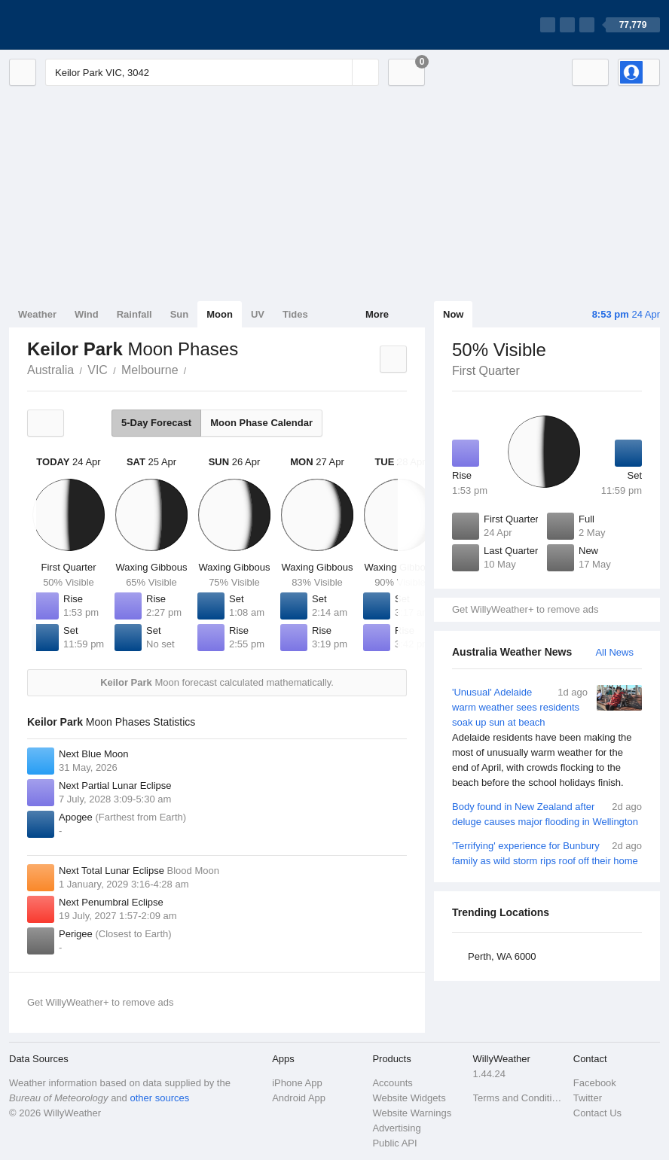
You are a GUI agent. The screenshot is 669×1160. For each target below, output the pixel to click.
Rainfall (134, 314)
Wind (87, 314)
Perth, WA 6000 (502, 956)
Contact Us (597, 1113)
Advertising (396, 1128)
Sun (179, 314)
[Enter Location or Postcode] (212, 72)
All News (614, 652)
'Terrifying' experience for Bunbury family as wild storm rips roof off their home (547, 852)
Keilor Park (195, 369)
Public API (394, 1143)
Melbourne (150, 370)
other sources (159, 1098)
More (377, 314)
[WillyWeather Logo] (80, 25)
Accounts (392, 1082)
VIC (97, 370)
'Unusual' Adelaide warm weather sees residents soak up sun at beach (547, 737)
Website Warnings (411, 1113)
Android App (298, 1098)
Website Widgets (408, 1098)
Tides (295, 314)
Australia (50, 370)
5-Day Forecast (156, 422)
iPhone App (297, 1082)
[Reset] (339, 72)
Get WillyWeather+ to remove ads (525, 609)
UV (257, 314)
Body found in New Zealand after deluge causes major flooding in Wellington (547, 813)
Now (453, 314)
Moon (219, 314)
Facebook (594, 1082)
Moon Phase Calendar (261, 422)
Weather (37, 314)
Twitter (587, 1098)
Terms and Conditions (518, 1098)
